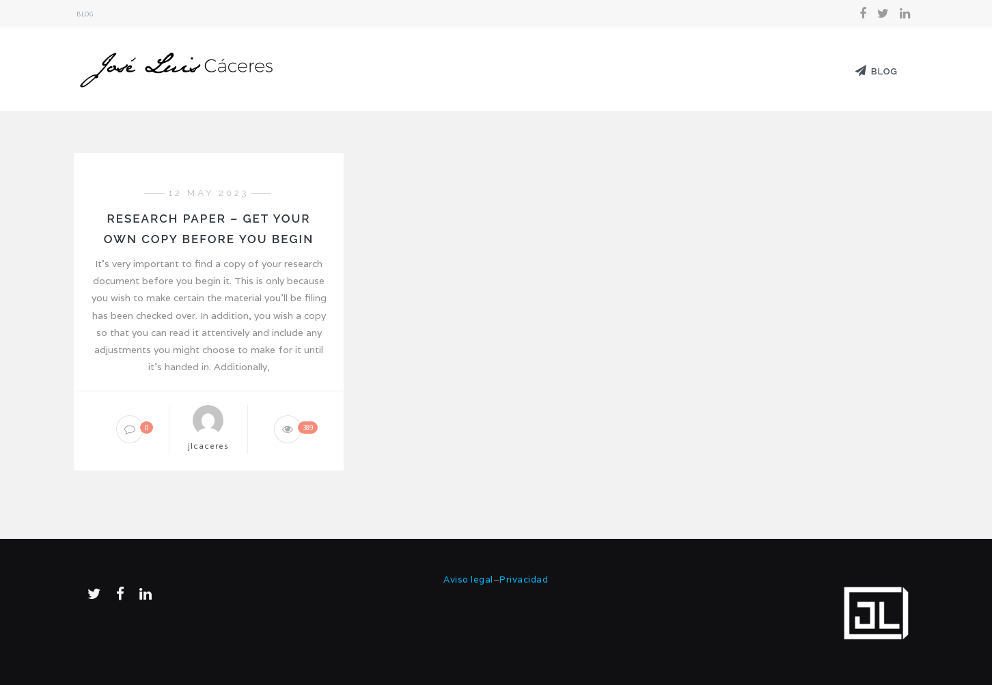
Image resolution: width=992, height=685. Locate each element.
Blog (85, 14)
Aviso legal (468, 579)
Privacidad (523, 579)
